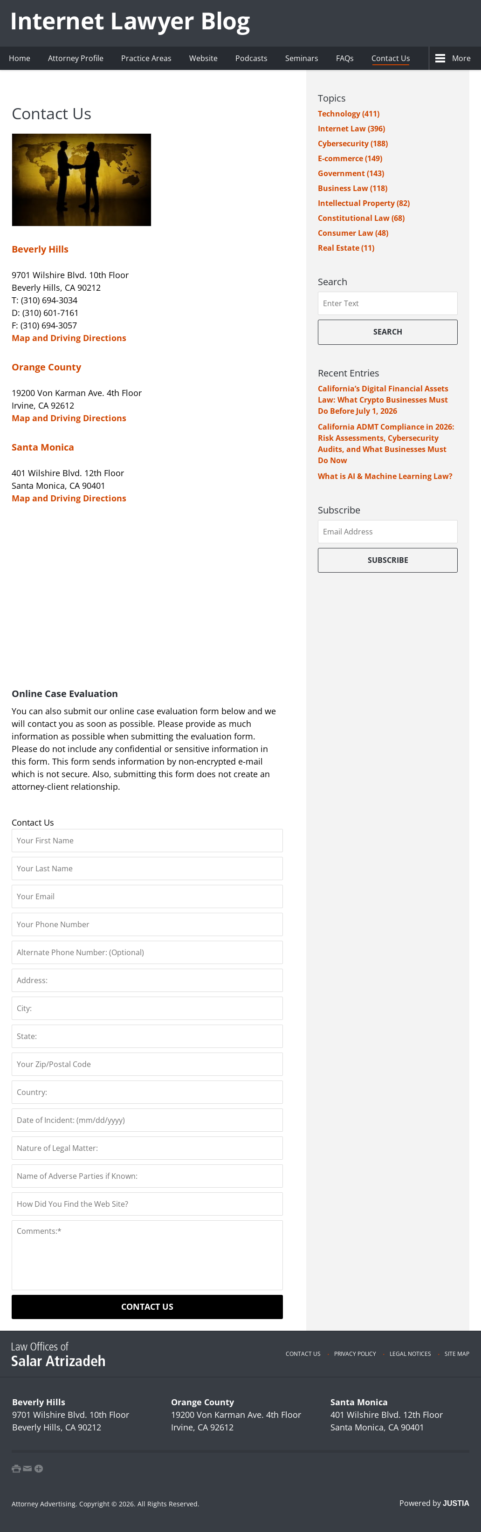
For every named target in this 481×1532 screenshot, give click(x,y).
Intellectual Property (364, 203)
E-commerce (350, 158)
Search (387, 332)
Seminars (301, 58)
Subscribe (388, 560)
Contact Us (390, 58)
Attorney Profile (75, 58)
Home (19, 58)
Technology (348, 114)
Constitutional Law (361, 218)
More (461, 58)
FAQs (345, 58)
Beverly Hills (40, 249)
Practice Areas (146, 58)
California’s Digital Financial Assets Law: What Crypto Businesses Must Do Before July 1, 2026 (383, 399)
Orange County (46, 367)
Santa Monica (43, 447)
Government (351, 173)
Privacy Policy (355, 1354)
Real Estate (346, 248)
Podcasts (251, 58)
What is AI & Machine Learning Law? (385, 476)
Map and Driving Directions (69, 337)
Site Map (457, 1354)
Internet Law (351, 128)
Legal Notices (410, 1354)
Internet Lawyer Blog (131, 23)
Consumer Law (353, 233)
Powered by (434, 1503)
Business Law (352, 188)
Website (203, 58)
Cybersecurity (353, 143)
